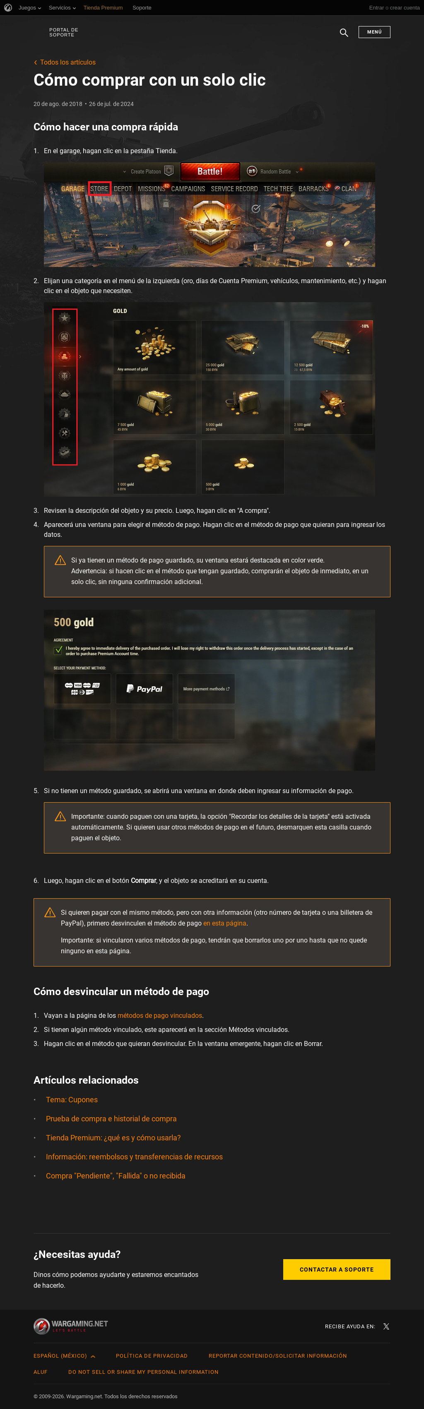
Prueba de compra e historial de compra (111, 1118)
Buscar (344, 37)
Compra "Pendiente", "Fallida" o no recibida (116, 1175)
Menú (374, 32)
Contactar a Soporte (337, 1269)
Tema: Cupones (72, 1099)
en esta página (224, 923)
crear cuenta (405, 8)
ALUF (41, 1372)
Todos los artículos (68, 62)
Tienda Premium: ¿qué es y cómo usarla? (113, 1137)
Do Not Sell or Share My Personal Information (143, 1372)
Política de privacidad (152, 1356)
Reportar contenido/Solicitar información (278, 1356)
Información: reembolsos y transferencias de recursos (134, 1156)
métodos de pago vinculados (160, 1015)
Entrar (376, 8)
